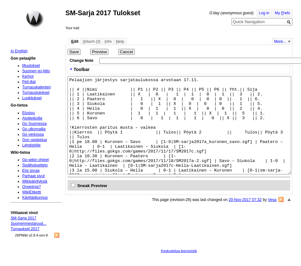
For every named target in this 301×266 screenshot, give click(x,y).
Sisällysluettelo (35, 165)
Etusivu (28, 113)
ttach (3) (92, 41)
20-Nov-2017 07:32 (245, 200)
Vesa (272, 200)
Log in (264, 13)
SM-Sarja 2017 (23, 218)
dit (74, 41)
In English (18, 51)
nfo (108, 41)
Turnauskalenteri (36, 87)
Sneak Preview (92, 185)
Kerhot (28, 76)
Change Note (81, 60)
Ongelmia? (31, 187)
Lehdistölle (31, 145)
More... (280, 41)
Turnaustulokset (35, 92)
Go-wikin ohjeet (35, 160)
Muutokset (31, 65)
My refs (282, 13)
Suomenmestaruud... (28, 223)
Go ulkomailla (34, 129)
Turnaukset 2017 (24, 229)
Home (35, 19)
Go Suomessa (34, 123)
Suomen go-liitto (36, 71)
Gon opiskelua (34, 140)
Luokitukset (32, 98)
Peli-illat (29, 82)
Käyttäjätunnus (35, 197)
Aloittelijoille (32, 118)
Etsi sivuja (31, 170)
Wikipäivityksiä (34, 181)
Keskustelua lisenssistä (179, 251)
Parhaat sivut (33, 176)
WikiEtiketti (31, 192)
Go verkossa (33, 134)
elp (120, 41)
